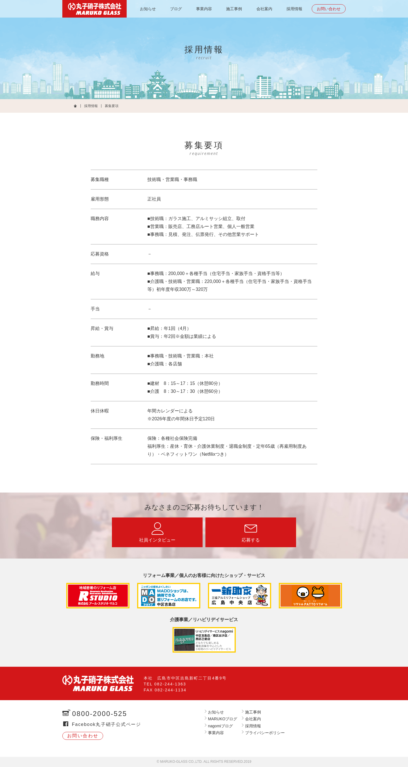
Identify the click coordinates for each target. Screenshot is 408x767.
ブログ (176, 9)
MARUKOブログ (222, 719)
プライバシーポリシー (265, 732)
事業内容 (204, 9)
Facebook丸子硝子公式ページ (106, 724)
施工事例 (234, 9)
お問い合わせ (329, 9)
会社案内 (264, 9)
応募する (251, 540)
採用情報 (294, 9)
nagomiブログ (220, 726)
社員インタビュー (157, 540)
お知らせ (148, 9)
